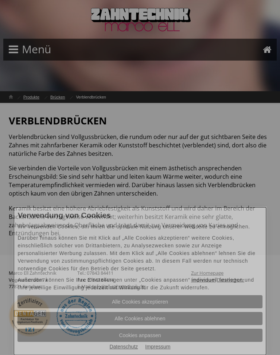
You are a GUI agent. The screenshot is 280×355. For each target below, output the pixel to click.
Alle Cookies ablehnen (139, 318)
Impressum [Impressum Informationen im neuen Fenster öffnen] (157, 347)
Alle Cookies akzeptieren (140, 302)
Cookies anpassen (140, 335)
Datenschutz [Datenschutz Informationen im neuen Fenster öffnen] (123, 347)
